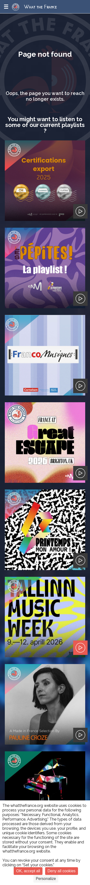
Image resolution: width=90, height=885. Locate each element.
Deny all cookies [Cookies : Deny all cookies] (62, 871)
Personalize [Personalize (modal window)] (46, 879)
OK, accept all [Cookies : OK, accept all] (28, 871)
